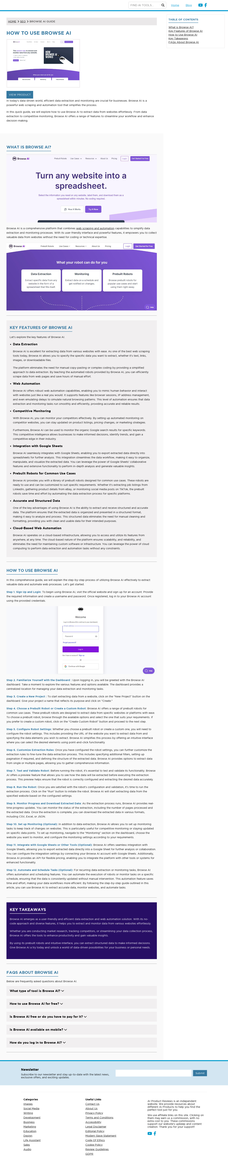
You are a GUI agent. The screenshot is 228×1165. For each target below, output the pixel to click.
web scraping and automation (95, 228)
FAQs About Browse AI (183, 42)
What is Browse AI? (181, 27)
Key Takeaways (178, 38)
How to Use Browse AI (182, 34)
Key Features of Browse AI (185, 30)
